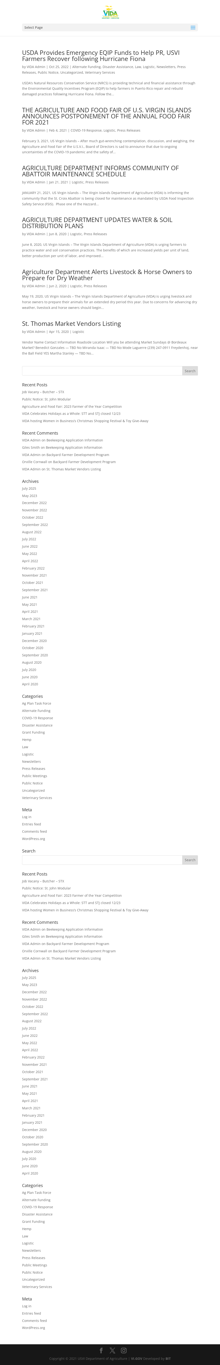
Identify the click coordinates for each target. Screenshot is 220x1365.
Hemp (26, 739)
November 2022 (34, 510)
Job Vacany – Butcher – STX (43, 392)
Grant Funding (33, 732)
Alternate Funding (86, 67)
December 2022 (34, 503)
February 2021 (33, 626)
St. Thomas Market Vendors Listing (71, 323)
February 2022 (33, 568)
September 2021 (35, 590)
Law (138, 67)
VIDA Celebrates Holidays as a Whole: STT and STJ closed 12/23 (71, 413)
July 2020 (29, 669)
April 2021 (30, 611)
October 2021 (32, 582)
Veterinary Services (100, 72)
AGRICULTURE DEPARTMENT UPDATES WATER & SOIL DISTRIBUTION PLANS (97, 222)
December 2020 (34, 640)
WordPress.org (33, 838)
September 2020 (35, 655)
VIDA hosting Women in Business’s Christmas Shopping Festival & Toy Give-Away (85, 421)
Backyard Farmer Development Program (77, 454)
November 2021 (34, 575)
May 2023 (29, 495)
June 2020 (30, 677)
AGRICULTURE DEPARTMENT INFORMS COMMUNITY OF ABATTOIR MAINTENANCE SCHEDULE (100, 171)
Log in (26, 817)
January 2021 (32, 633)
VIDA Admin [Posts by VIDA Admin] (36, 67)
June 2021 (30, 597)
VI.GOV (136, 1358)
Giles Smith (31, 447)
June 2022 (30, 546)
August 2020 (32, 662)
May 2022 (29, 553)
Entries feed (31, 824)
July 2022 (29, 539)
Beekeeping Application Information (74, 440)
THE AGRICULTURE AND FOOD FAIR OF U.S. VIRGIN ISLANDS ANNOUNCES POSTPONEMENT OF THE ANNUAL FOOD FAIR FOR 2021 (106, 116)
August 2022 (32, 532)
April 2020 (30, 684)
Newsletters (166, 67)
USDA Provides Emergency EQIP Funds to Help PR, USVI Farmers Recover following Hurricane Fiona (101, 55)
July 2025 (29, 488)
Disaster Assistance (118, 67)
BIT (168, 1358)
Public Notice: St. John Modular (46, 399)
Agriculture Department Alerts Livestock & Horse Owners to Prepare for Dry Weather (107, 274)
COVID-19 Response (86, 130)
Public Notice (48, 72)
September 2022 (35, 524)
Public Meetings (34, 776)
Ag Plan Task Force (36, 703)
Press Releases (128, 130)
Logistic (149, 67)
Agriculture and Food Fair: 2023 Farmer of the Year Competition (72, 406)
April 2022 (30, 561)
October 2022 (32, 517)
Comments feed (34, 831)
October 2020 (32, 648)
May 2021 (29, 604)
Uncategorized (71, 72)
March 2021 (31, 619)
